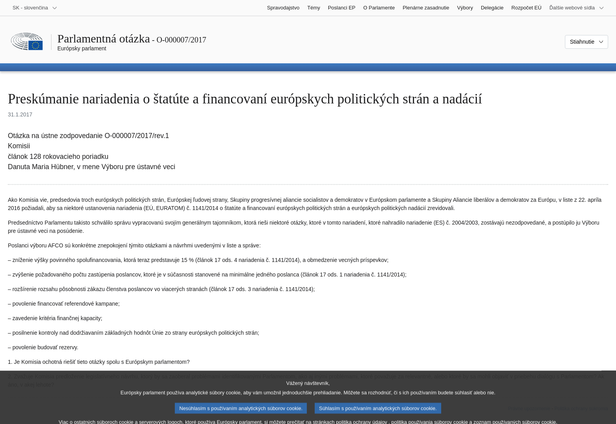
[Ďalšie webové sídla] (576, 8)
